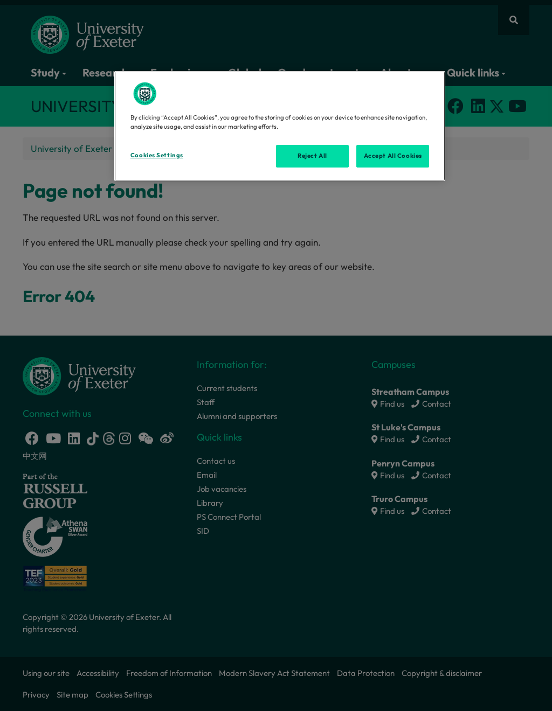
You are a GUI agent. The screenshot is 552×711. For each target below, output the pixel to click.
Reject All (312, 155)
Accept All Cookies (393, 155)
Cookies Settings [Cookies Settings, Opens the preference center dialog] (156, 155)
